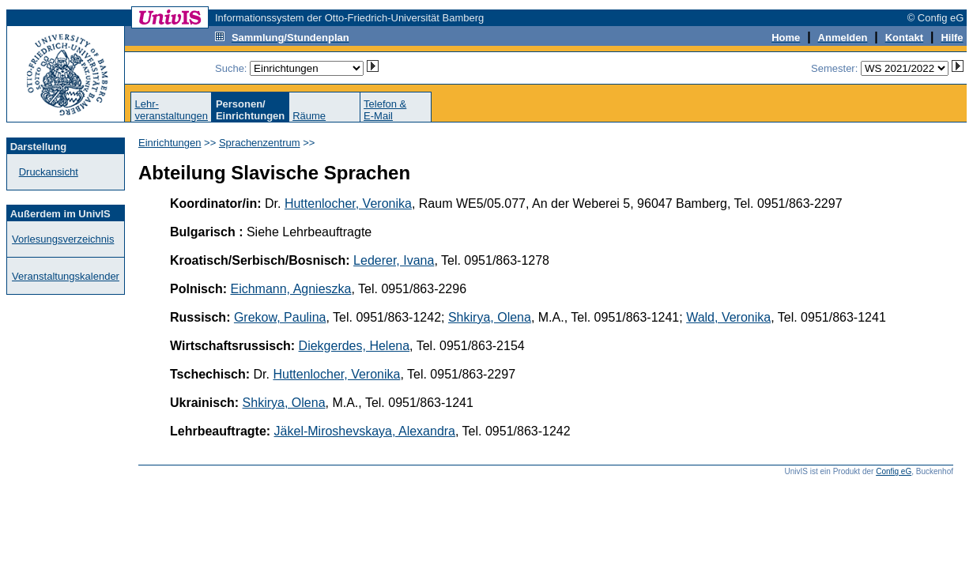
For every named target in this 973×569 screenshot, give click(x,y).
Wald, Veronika (728, 317)
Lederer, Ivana (393, 260)
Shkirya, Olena (489, 317)
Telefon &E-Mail (385, 110)
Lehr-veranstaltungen (171, 110)
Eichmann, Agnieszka (290, 289)
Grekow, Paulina (280, 317)
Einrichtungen (170, 143)
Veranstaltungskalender (65, 276)
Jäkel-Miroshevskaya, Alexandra (364, 431)
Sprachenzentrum (259, 143)
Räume (309, 116)
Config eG (893, 471)
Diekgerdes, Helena (354, 345)
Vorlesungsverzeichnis (63, 239)
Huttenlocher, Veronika (348, 203)
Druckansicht (48, 172)
